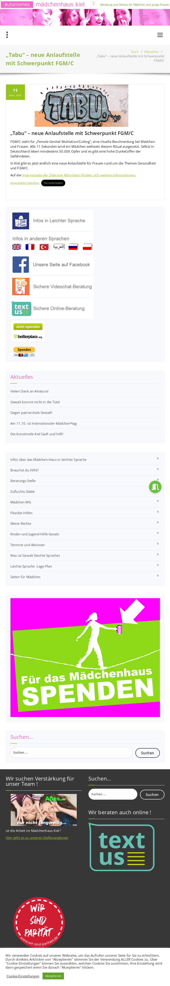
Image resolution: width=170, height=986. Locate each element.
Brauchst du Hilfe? (24, 470)
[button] (155, 487)
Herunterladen (53, 183)
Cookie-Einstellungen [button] (23, 976)
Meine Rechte (20, 523)
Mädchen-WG (20, 502)
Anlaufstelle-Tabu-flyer (24, 183)
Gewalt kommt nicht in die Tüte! (35, 402)
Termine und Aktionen (27, 545)
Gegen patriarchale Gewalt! (31, 412)
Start (134, 51)
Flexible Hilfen (21, 513)
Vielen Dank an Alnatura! (29, 391)
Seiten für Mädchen (25, 577)
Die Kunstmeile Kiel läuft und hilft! (37, 434)
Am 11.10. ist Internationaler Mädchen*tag (43, 423)
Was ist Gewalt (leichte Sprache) (35, 555)
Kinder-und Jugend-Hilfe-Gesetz (34, 534)
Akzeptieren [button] (53, 976)
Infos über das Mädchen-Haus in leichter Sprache (48, 459)
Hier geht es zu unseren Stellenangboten (37, 837)
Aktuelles (151, 51)
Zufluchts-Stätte (22, 491)
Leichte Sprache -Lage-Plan (31, 566)
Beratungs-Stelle (23, 480)
